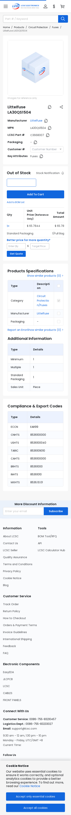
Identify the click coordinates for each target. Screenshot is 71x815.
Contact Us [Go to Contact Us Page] (10, 543)
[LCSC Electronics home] (25, 6)
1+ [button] (8, 226)
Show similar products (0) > (45, 276)
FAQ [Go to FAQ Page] (5, 653)
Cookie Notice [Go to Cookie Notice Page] (12, 578)
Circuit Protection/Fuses (43, 300)
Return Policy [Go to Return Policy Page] (11, 611)
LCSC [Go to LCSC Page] (6, 686)
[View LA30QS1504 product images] (35, 68)
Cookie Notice (30, 786)
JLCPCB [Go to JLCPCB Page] (8, 679)
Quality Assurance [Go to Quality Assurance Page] (15, 557)
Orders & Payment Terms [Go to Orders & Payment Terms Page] (20, 625)
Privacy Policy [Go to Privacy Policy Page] (12, 571)
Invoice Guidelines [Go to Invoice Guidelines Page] (15, 632)
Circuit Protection (38, 27)
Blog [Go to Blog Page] (6, 585)
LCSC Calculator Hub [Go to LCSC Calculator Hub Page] (51, 550)
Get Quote (16, 253)
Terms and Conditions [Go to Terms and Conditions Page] (17, 564)
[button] (5, 6)
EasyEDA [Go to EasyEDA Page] (8, 672)
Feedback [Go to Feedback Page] (9, 646)
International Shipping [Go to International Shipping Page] (17, 639)
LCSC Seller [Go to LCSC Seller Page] (10, 550)
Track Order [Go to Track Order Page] (11, 604)
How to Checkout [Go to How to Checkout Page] (14, 618)
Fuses (55, 27)
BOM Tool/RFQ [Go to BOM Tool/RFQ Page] (47, 536)
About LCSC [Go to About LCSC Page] (11, 536)
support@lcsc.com (24, 728)
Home (6, 27)
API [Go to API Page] (40, 543)
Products (19, 27)
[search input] (29, 19)
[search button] (63, 19)
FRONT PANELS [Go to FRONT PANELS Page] (12, 700)
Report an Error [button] (17, 330)
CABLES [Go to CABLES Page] (7, 693)
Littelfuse (36, 120)
